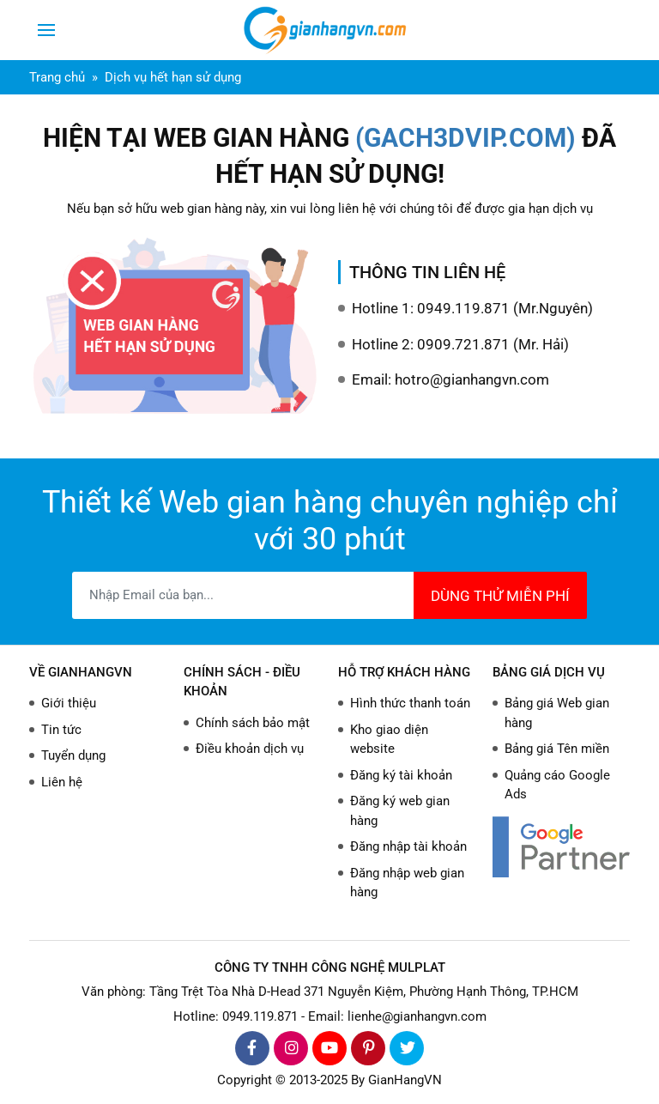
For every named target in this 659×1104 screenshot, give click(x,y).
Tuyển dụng (73, 755)
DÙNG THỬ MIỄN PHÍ (500, 595)
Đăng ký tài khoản (401, 775)
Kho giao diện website (389, 739)
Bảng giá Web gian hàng (557, 713)
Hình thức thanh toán (410, 703)
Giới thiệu (68, 703)
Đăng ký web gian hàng (400, 810)
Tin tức (61, 729)
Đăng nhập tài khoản (408, 846)
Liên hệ (61, 782)
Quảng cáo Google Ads (557, 785)
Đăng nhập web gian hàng (407, 883)
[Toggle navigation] (46, 30)
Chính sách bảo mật (253, 723)
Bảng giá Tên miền (557, 748)
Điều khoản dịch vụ (250, 748)
